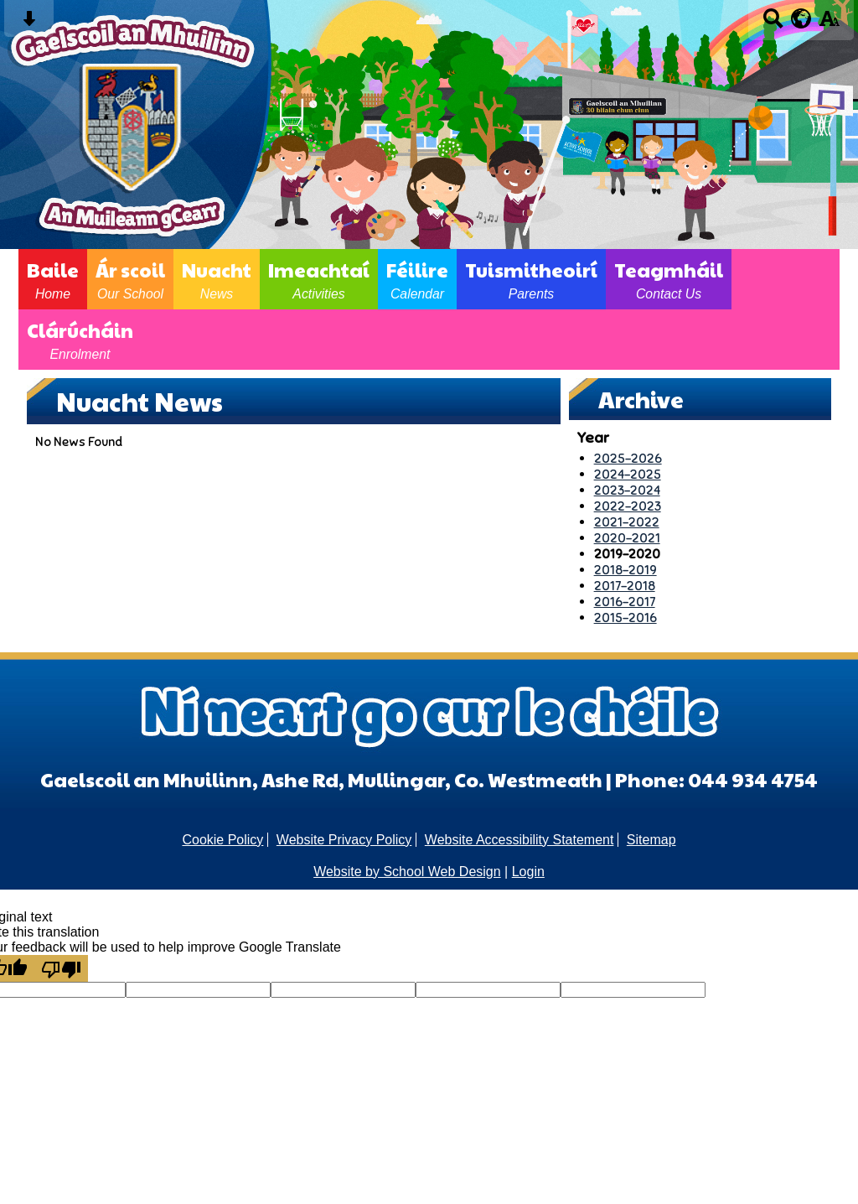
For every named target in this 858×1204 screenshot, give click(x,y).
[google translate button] (801, 18)
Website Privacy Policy (344, 840)
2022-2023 (627, 506)
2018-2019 (625, 570)
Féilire (417, 279)
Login (528, 871)
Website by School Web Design (407, 871)
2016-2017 (624, 602)
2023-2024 (627, 490)
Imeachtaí (319, 279)
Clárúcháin (80, 339)
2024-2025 (627, 474)
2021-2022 (626, 522)
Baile (53, 279)
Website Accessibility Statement (519, 840)
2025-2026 (628, 458)
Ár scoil (130, 279)
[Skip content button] (29, 24)
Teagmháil (668, 279)
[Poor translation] (61, 968)
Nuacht (216, 279)
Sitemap (651, 840)
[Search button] (773, 24)
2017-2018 (624, 586)
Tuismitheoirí (531, 279)
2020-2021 (627, 538)
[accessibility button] (829, 24)
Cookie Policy (222, 840)
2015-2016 (625, 617)
